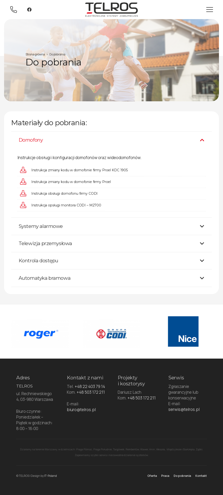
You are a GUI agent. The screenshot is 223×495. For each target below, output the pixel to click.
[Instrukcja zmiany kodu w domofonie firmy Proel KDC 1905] (25, 170)
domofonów (86, 157)
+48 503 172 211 (91, 392)
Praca (165, 476)
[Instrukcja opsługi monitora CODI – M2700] (25, 205)
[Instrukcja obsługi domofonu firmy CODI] (25, 193)
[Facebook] (29, 9)
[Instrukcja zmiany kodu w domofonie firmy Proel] (25, 182)
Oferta (152, 476)
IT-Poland (50, 476)
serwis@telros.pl (184, 409)
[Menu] (209, 10)
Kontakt (201, 476)
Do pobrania (182, 476)
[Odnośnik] (15, 9)
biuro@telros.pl (81, 409)
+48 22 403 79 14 (90, 386)
